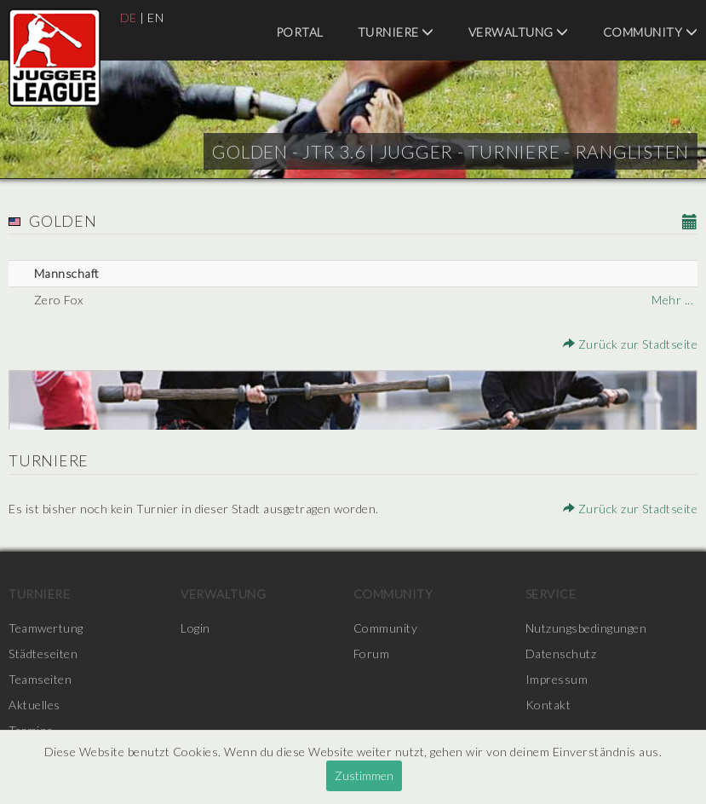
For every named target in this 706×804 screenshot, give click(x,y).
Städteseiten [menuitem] (43, 653)
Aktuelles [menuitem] (34, 704)
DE (128, 17)
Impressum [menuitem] (556, 679)
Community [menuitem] (650, 32)
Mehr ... (672, 299)
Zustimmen (364, 775)
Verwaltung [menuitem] (518, 32)
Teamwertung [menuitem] (46, 628)
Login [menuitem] (195, 628)
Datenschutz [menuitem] (561, 653)
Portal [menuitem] (300, 32)
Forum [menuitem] (371, 653)
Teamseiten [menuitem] (40, 679)
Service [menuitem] (551, 594)
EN (155, 17)
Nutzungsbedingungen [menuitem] (586, 628)
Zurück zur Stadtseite (630, 344)
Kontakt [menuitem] (548, 704)
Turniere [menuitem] (396, 32)
